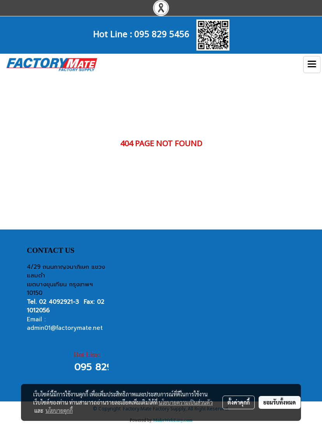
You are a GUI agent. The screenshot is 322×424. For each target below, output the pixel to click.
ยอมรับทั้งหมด (279, 402)
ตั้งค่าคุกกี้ (239, 402)
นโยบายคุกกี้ (59, 410)
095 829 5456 (161, 33)
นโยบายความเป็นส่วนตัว (186, 402)
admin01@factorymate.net (65, 328)
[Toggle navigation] (311, 64)
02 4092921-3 (59, 302)
